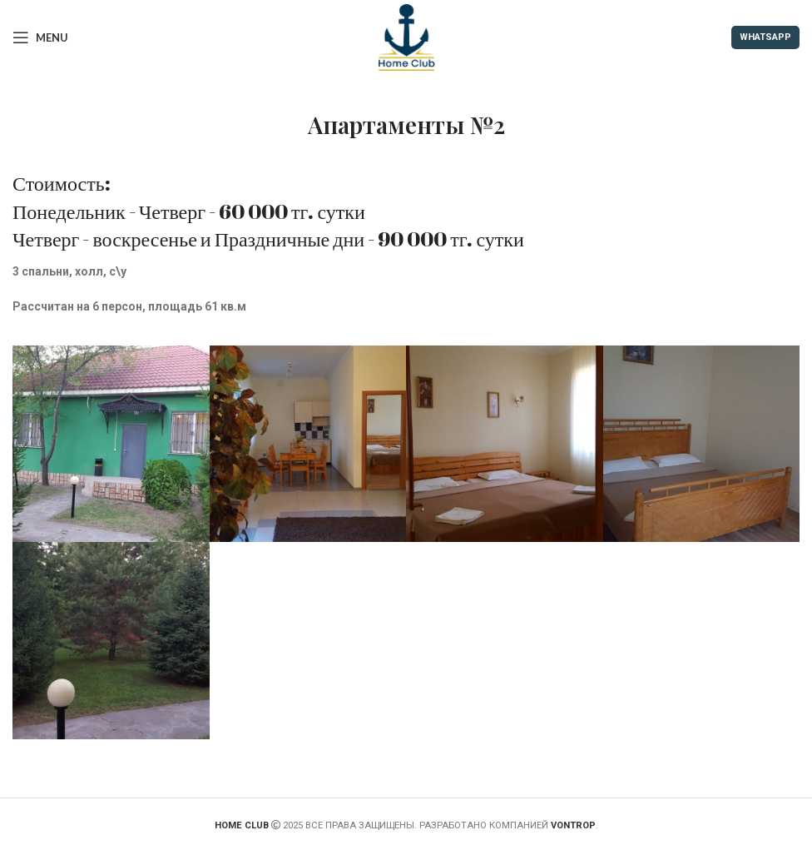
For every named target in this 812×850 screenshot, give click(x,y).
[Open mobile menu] (40, 37)
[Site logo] (406, 36)
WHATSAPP (765, 37)
